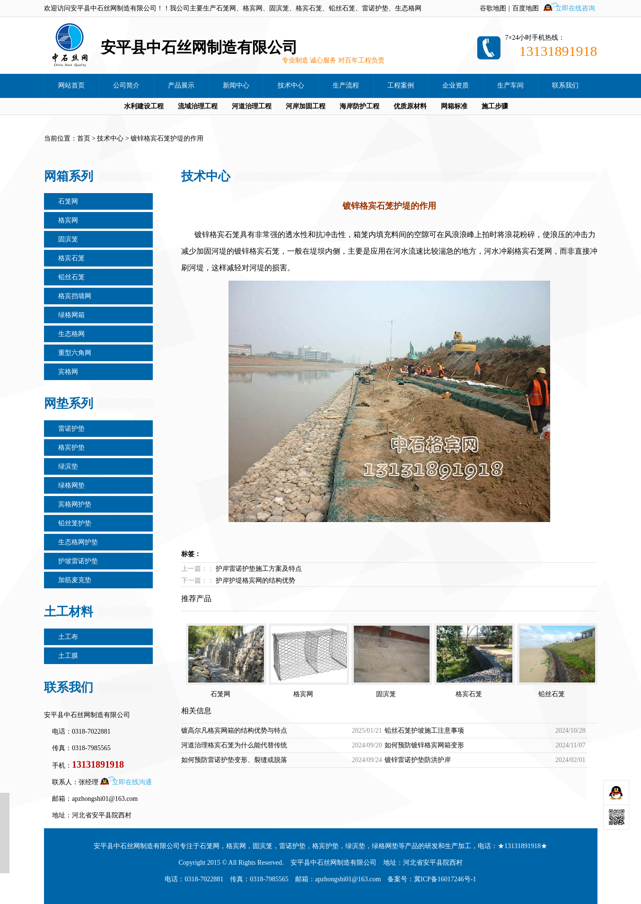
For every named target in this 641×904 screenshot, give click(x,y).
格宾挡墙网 (74, 296)
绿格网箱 (71, 315)
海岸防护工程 (359, 106)
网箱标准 (454, 106)
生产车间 (510, 85)
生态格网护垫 (78, 542)
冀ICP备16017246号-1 (445, 879)
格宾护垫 (71, 447)
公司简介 (126, 85)
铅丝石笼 (71, 277)
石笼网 (68, 201)
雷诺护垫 (71, 428)
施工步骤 (495, 106)
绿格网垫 (71, 485)
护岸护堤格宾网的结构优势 (255, 580)
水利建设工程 (144, 106)
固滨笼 (68, 239)
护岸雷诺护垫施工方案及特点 (259, 568)
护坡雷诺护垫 (78, 561)
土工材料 (68, 612)
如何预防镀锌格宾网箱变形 (424, 745)
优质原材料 (410, 106)
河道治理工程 (252, 106)
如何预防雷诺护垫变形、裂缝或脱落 (234, 759)
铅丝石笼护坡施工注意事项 (424, 730)
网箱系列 (68, 176)
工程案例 (400, 85)
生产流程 (346, 85)
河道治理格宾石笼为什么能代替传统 (234, 745)
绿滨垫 (68, 466)
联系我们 (565, 85)
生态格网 (71, 333)
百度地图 (525, 8)
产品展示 (181, 85)
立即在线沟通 (132, 782)
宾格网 (68, 371)
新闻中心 (236, 85)
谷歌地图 (493, 8)
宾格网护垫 (74, 504)
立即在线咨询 (575, 8)
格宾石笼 (71, 258)
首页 (83, 138)
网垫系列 (68, 403)
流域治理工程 (198, 106)
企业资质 (455, 85)
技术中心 (291, 85)
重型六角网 (74, 352)
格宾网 (68, 220)
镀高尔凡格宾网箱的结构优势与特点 (234, 730)
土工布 (68, 636)
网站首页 (71, 85)
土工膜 (68, 655)
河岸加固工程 (305, 106)
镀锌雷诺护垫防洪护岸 (418, 759)
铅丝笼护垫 (74, 523)
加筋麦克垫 (74, 580)
